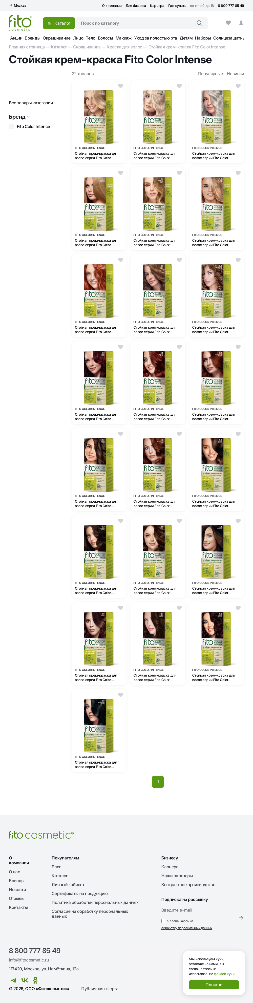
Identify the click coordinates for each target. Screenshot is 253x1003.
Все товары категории (31, 102)
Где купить (177, 5)
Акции (16, 38)
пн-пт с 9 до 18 (202, 5)
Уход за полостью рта (155, 38)
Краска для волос (124, 46)
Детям (186, 38)
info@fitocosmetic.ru (29, 960)
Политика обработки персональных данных (95, 902)
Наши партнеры (177, 875)
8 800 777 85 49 (231, 5)
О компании (112, 5)
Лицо (78, 38)
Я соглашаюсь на (186, 924)
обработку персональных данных (186, 928)
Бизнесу (169, 857)
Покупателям (65, 857)
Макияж (124, 38)
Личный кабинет (68, 884)
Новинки (235, 73)
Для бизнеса (136, 5)
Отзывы (16, 898)
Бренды (32, 38)
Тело (90, 38)
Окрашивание (56, 38)
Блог (56, 866)
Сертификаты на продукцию (79, 893)
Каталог (59, 46)
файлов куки (224, 974)
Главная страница (27, 46)
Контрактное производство (188, 884)
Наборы (203, 38)
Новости (17, 889)
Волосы (105, 38)
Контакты (18, 907)
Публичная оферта (100, 988)
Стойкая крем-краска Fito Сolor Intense (186, 46)
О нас (14, 871)
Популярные (210, 73)
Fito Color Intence (33, 126)
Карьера (157, 5)
